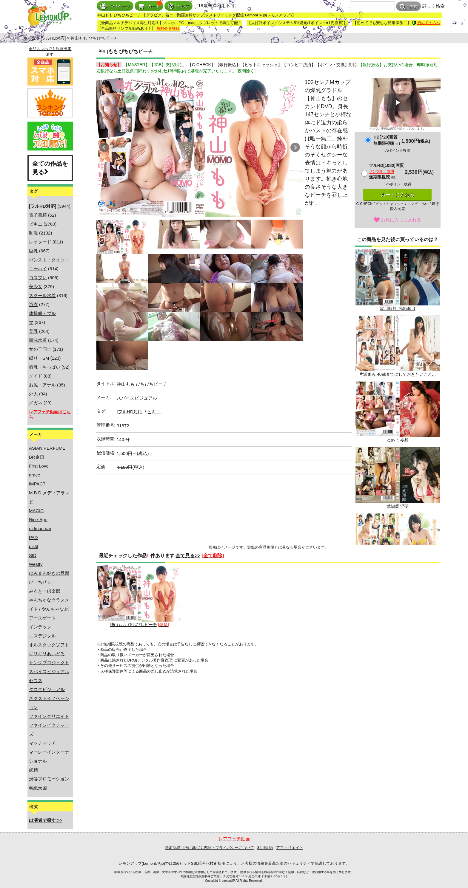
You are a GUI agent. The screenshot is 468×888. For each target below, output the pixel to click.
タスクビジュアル (47, 689)
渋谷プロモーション (49, 778)
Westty (36, 564)
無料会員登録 (168, 28)
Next (295, 147)
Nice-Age (38, 519)
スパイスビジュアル (49, 671)
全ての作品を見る (50, 168)
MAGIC (36, 510)
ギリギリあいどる (47, 653)
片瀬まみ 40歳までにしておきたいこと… (397, 346)
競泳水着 (38, 340)
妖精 (33, 769)
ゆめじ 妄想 (397, 412)
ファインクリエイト (49, 716)
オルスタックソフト (49, 644)
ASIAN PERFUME (47, 448)
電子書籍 (38, 215)
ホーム (29, 38)
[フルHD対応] (53, 38)
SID (32, 555)
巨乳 (33, 250)
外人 (33, 393)
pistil (33, 546)
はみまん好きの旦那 (49, 573)
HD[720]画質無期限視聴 (386, 140)
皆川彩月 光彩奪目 (397, 280)
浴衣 (33, 304)
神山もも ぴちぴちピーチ (139, 596)
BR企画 (36, 456)
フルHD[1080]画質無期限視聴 (386, 171)
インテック (40, 626)
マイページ (115, 6)
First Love (39, 465)
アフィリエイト (289, 847)
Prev (104, 147)
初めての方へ (426, 23)
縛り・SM (39, 358)
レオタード (40, 241)
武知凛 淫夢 (397, 477)
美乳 (33, 331)
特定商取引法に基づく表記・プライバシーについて (209, 847)
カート (149, 6)
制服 (33, 232)
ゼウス (35, 680)
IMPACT (37, 483)
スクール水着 (42, 295)
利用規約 (265, 847)
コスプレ (38, 277)
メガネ (35, 402)
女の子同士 (40, 349)
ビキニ (35, 223)
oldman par (40, 528)
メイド (35, 375)
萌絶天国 (38, 787)
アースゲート (42, 617)
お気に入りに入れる (397, 219)
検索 (408, 6)
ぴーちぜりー (42, 582)
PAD (33, 537)
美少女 (35, 286)
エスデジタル (42, 635)
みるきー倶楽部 (44, 591)
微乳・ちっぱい (44, 367)
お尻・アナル (42, 384)
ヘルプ (178, 6)
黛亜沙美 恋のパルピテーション (397, 544)
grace (34, 474)
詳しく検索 (433, 5)
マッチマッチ (42, 743)
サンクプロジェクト (49, 662)
